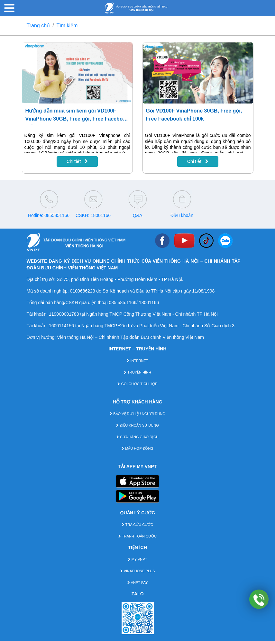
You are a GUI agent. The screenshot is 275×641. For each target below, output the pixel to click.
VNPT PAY (137, 582)
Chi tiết (77, 161)
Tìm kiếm (67, 25)
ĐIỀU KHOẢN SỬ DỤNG (137, 425)
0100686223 (82, 290)
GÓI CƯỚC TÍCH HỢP (137, 384)
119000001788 (64, 314)
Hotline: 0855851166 (48, 215)
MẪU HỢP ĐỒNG (137, 448)
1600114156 (61, 325)
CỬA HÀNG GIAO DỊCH (137, 437)
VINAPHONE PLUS (137, 571)
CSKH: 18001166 (93, 215)
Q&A (137, 215)
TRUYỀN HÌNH (137, 372)
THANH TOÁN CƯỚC (137, 536)
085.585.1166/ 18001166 (134, 302)
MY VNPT (137, 559)
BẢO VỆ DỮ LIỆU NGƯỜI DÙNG (137, 414)
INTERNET (137, 361)
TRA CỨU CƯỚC (137, 525)
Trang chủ (38, 25)
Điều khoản (181, 215)
